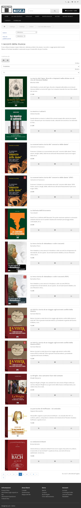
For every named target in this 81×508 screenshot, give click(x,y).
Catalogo (28, 16)
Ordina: (77, 63)
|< (3, 474)
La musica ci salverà (38, 111)
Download (17, 20)
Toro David (33, 213)
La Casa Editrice (16, 16)
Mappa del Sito (26, 494)
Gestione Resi (26, 492)
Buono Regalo (68, 16)
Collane (31, 26)
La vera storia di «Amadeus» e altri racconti (47, 243)
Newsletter (65, 496)
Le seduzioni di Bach (38, 442)
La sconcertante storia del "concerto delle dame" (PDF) (51, 177)
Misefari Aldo (34, 82)
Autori (57, 16)
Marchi (44, 490)
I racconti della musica (44, 26)
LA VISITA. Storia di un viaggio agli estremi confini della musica (51, 310)
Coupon (44, 492)
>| (3, 477)
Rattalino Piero (35, 246)
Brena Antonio (35, 444)
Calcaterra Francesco (37, 147)
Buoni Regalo (46, 494)
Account (64, 490)
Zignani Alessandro (36, 411)
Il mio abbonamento (48, 496)
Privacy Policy (5, 490)
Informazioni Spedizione (9, 496)
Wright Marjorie (35, 378)
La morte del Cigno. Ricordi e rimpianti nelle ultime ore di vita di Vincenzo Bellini (52, 79)
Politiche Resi (5, 498)
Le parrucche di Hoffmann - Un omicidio (45, 409)
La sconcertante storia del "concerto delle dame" (49, 144)
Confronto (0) (5, 56)
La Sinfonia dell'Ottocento (40, 210)
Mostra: (77, 69)
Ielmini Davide (35, 114)
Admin (13, 506)
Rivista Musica (47, 16)
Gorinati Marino (35, 314)
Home (6, 16)
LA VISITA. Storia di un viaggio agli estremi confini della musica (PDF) (51, 343)
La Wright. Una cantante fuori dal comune (46, 376)
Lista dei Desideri (67, 494)
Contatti (8, 20)
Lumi (9, 506)
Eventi (37, 16)
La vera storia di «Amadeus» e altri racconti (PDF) (49, 276)
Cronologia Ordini (67, 492)
